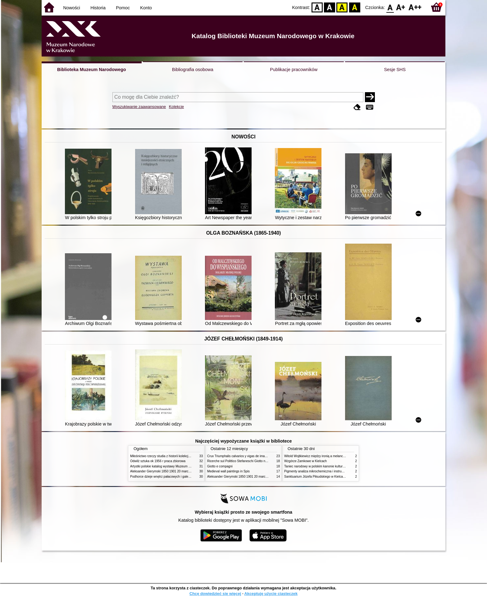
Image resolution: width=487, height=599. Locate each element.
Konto (146, 7)
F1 (401, 7)
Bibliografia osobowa (192, 69)
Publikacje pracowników (293, 69)
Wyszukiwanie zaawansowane (139, 106)
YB (342, 7)
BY (354, 7)
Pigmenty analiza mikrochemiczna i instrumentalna (319, 471)
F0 (390, 7)
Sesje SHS (395, 69)
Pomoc (123, 7)
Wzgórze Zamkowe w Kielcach (305, 461)
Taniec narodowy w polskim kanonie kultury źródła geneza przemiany (332, 466)
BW (329, 7)
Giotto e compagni (220, 466)
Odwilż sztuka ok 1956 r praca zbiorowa (157, 461)
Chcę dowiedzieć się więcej (215, 593)
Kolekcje (176, 106)
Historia (98, 7)
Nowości (71, 7)
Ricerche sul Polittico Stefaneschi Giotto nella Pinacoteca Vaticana (253, 461)
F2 (415, 7)
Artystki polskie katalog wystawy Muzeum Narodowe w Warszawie (176, 466)
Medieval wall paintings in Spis (228, 471)
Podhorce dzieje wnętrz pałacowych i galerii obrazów (166, 476)
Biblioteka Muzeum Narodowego (91, 69)
